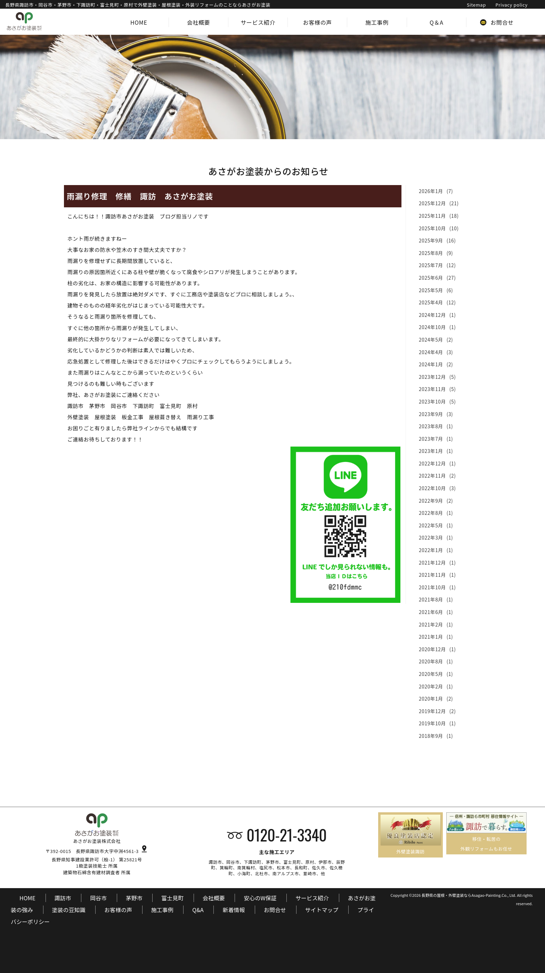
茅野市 (134, 898)
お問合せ (275, 910)
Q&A (197, 910)
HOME (27, 898)
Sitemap (476, 4)
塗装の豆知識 (69, 910)
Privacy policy (511, 4)
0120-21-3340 (286, 834)
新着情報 (233, 910)
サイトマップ (322, 910)
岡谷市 (98, 898)
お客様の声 (118, 910)
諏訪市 (63, 898)
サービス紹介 (312, 898)
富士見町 (172, 898)
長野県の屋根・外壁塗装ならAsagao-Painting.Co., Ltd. (469, 895)
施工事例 (162, 910)
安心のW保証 (260, 898)
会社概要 (214, 898)
